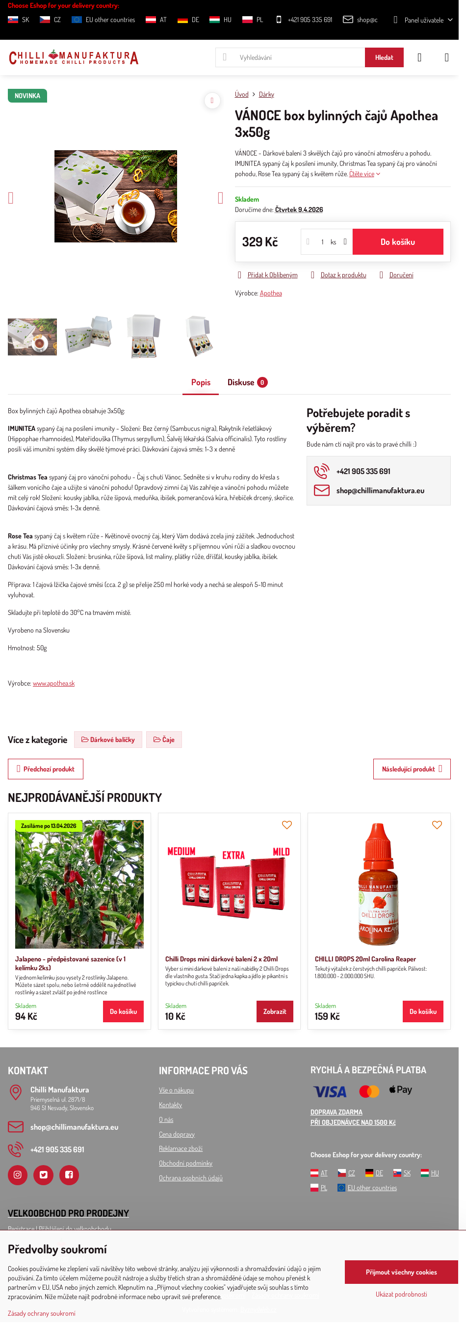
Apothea (271, 293)
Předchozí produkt (46, 769)
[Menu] (447, 57)
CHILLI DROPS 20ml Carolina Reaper (365, 959)
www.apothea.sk (54, 683)
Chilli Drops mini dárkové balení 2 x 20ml (221, 959)
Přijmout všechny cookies (401, 1272)
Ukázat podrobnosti (401, 1294)
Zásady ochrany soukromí (42, 1313)
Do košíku (398, 241)
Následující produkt (412, 769)
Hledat (384, 57)
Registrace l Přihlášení (36, 1228)
